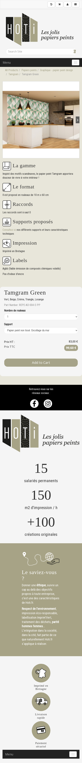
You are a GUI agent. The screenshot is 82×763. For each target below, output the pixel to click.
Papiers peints (29, 70)
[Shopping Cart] (59, 4)
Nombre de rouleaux (15, 310)
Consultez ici (10, 229)
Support (8, 324)
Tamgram (13, 74)
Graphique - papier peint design (56, 70)
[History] (51, 4)
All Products (11, 70)
